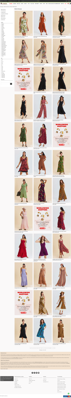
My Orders (44, 380)
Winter (58, 390)
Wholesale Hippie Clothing (61, 381)
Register (69, 1)
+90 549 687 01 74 (45, 381)
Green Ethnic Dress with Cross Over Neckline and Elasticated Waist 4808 (58, 176)
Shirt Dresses (3, 18)
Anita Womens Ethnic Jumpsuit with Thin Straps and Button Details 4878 (21, 37)
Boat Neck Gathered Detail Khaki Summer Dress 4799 (21, 148)
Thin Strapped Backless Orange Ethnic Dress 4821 (59, 288)
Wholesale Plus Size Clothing (61, 384)
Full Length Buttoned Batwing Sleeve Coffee (40, 176)
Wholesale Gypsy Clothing (61, 379)
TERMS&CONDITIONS (18, 386)
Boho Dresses (59, 391)
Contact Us (44, 379)
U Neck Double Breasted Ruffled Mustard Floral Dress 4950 (59, 344)
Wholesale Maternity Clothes (61, 387)
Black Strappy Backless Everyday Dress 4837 (40, 93)
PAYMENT (16, 381)
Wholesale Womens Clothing (8, 6)
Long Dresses (3, 12)
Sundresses (3, 19)
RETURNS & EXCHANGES (18, 387)
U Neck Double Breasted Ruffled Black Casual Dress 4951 (21, 344)
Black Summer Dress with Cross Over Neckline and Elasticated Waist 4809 (58, 93)
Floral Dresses (3, 10)
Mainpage (1, 6)
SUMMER (10, 3)
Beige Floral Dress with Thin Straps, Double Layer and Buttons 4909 (39, 65)
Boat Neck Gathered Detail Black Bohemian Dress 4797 (58, 120)
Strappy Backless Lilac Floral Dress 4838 (21, 288)
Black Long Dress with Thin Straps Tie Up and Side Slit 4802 (59, 65)
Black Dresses (3, 9)
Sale (65, 3)
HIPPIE (41, 3)
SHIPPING (16, 383)
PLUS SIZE (32, 3)
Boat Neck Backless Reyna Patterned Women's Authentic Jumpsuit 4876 (39, 120)
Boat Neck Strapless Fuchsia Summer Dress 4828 (20, 176)
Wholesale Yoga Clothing (61, 383)
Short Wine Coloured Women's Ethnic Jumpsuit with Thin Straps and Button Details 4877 (40, 260)
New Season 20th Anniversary (54, 3)
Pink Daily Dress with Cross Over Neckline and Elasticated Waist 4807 (21, 232)
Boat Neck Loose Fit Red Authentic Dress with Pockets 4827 (40, 148)
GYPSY (44, 3)
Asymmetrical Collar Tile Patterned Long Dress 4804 (40, 37)
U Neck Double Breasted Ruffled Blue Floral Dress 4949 (39, 344)
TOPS (29, 3)
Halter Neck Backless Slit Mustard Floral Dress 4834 (59, 204)
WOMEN (14, 3)
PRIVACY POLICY (17, 384)
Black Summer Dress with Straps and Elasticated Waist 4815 (20, 120)
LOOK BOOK (16, 380)
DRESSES (18, 3)
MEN (47, 3)
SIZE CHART (30, 381)
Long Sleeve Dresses (4, 13)
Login (66, 1)
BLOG (29, 383)
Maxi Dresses (3, 15)
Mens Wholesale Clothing (61, 389)
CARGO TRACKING (3, 0)
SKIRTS (25, 3)
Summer (58, 380)
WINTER (62, 3)
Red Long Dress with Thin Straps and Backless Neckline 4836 (20, 260)
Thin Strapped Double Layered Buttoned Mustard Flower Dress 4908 (59, 316)
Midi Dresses (3, 16)
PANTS (22, 3)
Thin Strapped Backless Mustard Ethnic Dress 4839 (40, 288)
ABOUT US (16, 379)
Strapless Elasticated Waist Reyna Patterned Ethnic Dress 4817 (58, 260)
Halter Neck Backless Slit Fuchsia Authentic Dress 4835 (39, 204)
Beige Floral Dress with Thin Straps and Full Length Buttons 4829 (21, 65)
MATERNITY (37, 3)
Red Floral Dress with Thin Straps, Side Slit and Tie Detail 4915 (59, 232)
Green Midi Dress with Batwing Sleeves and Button (21, 204)
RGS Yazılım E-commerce (3, 395)
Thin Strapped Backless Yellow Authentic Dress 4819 (40, 316)
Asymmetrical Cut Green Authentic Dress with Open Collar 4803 (59, 37)
